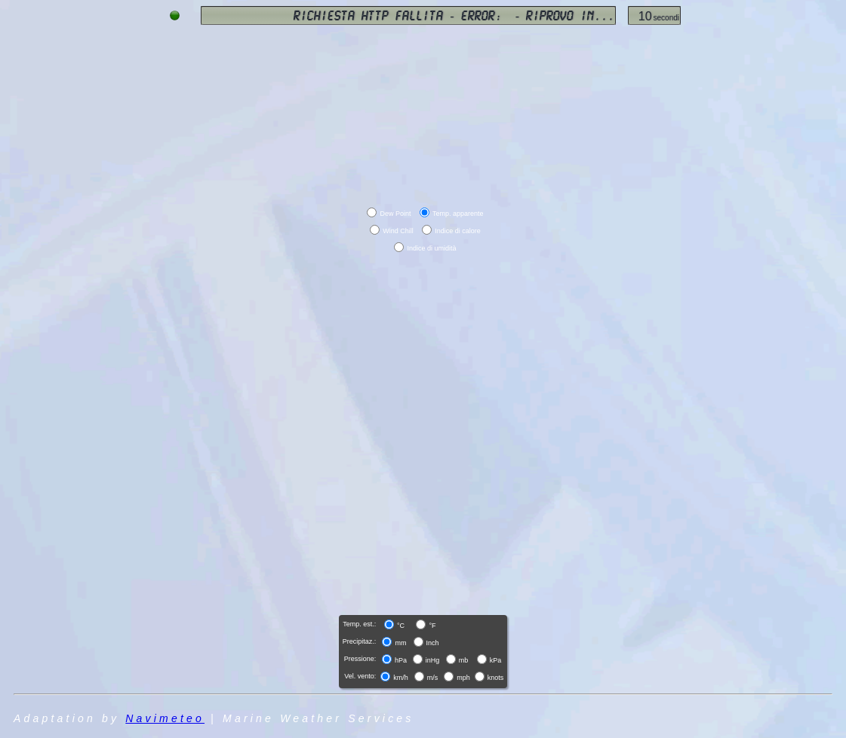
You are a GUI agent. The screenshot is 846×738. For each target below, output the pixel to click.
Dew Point (395, 213)
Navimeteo (165, 718)
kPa (496, 660)
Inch (432, 643)
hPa (401, 660)
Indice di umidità (431, 248)
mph (463, 677)
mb (464, 660)
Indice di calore (458, 231)
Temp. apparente (458, 213)
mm (400, 643)
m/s (432, 677)
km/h (400, 677)
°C (401, 625)
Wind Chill (398, 231)
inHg (433, 660)
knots (496, 677)
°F (432, 625)
